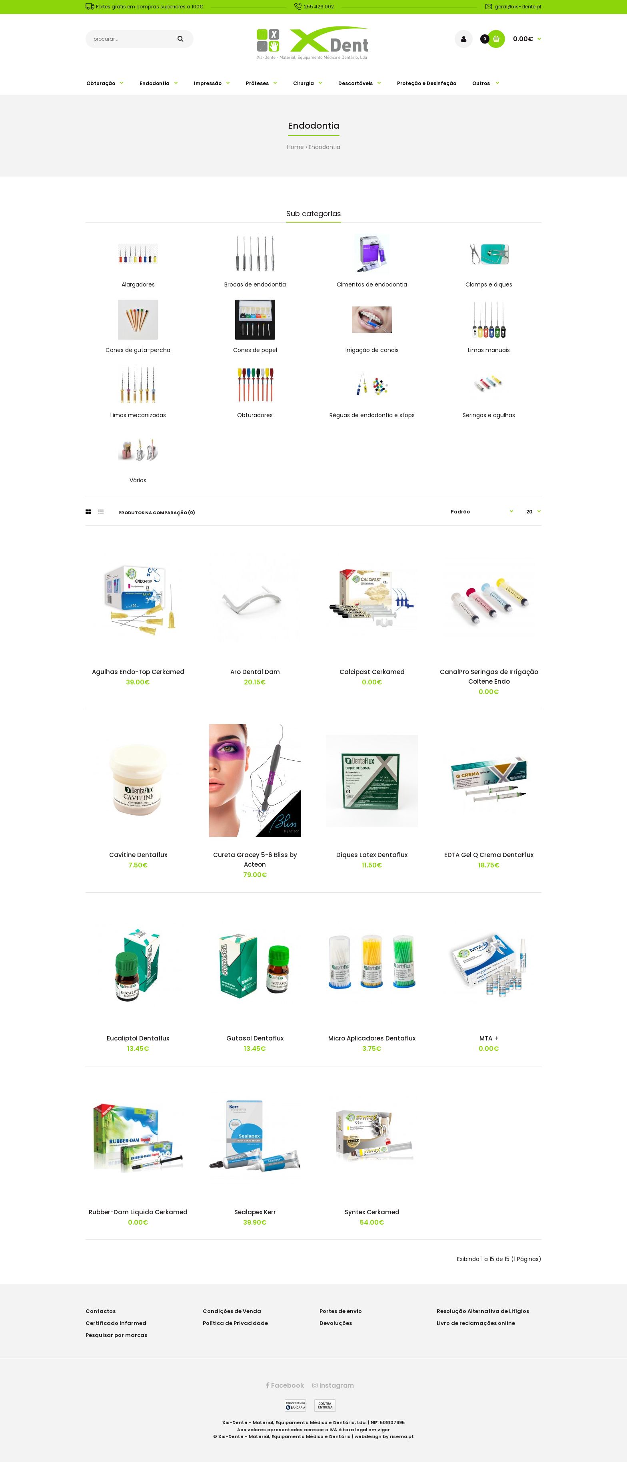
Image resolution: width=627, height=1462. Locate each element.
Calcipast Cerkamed (372, 672)
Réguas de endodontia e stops (372, 415)
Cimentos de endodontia (372, 284)
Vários (138, 480)
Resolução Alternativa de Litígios (483, 1311)
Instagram (333, 1385)
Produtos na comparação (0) (156, 512)
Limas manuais (489, 350)
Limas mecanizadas (138, 415)
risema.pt (402, 1436)
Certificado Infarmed (116, 1323)
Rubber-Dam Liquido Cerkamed (138, 1212)
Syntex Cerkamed (372, 1212)
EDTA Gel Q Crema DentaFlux (488, 855)
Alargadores (138, 284)
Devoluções (335, 1323)
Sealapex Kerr (255, 1212)
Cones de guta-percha (138, 350)
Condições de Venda (232, 1311)
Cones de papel (255, 350)
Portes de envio (340, 1311)
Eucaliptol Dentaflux (138, 1038)
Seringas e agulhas (489, 415)
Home (295, 147)
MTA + (489, 1038)
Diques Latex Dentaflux (371, 855)
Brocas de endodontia (255, 284)
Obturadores (255, 415)
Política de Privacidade (235, 1323)
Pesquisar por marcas (116, 1335)
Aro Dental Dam (255, 672)
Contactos (101, 1311)
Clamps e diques (488, 284)
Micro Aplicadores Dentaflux (371, 1038)
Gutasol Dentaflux (255, 1038)
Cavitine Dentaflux (138, 855)
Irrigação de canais (372, 350)
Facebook (285, 1385)
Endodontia (324, 147)
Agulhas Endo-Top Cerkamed (138, 672)
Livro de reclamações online (476, 1323)
